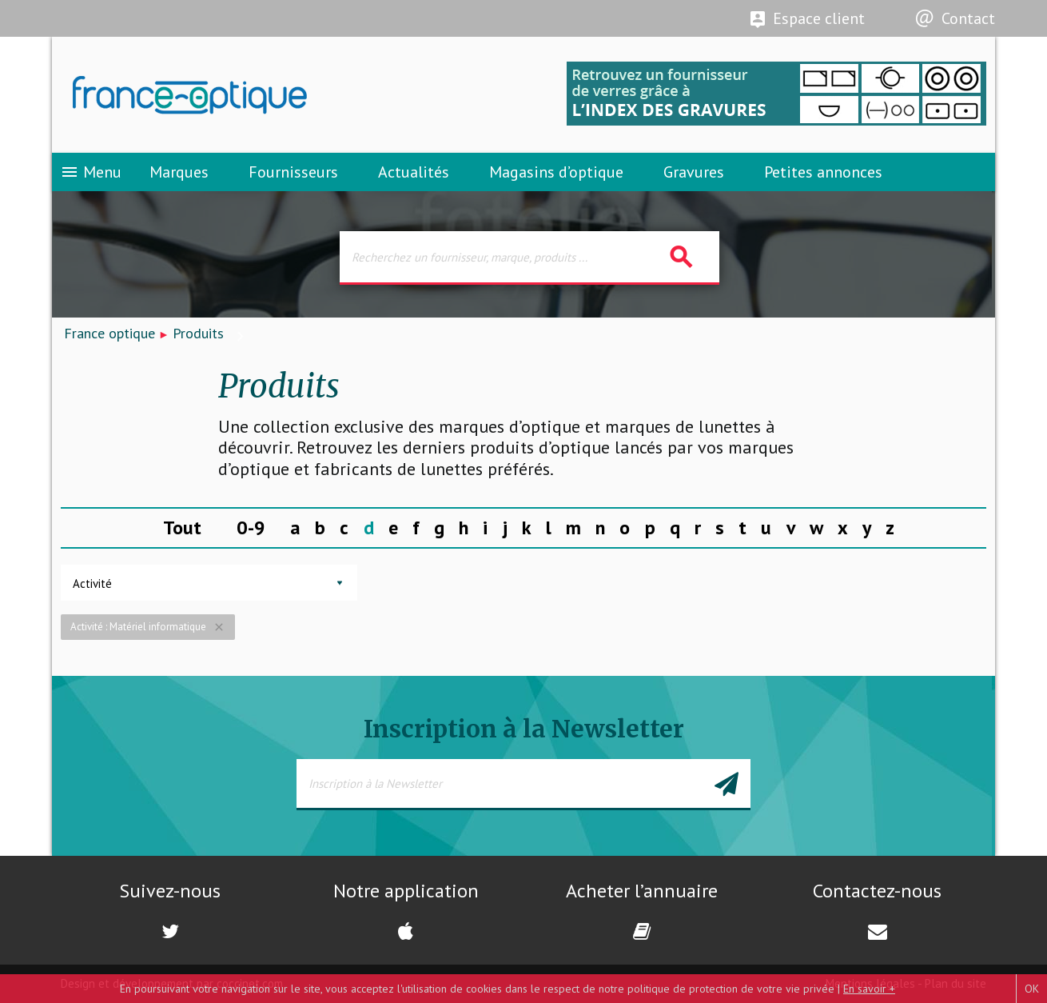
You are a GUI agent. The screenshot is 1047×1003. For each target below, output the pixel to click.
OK (1032, 988)
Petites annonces (823, 172)
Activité (92, 583)
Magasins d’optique (556, 172)
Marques (179, 172)
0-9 (251, 527)
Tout (182, 527)
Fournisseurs (293, 172)
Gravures (693, 172)
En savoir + (869, 988)
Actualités (413, 172)
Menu (90, 172)
